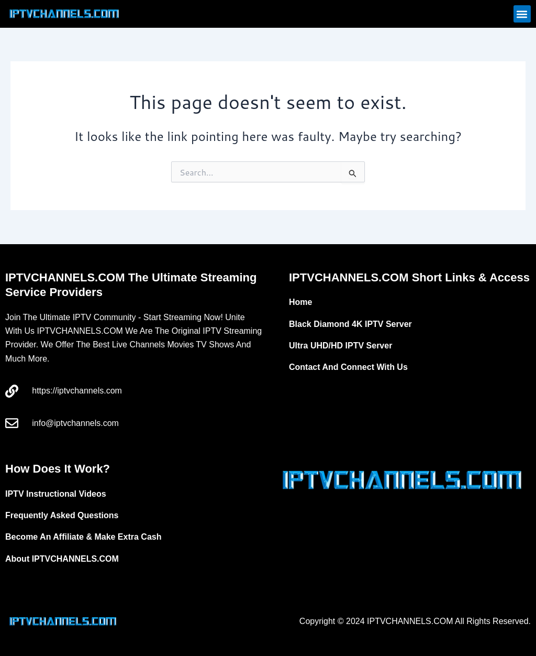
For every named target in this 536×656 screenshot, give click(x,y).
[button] (522, 14)
